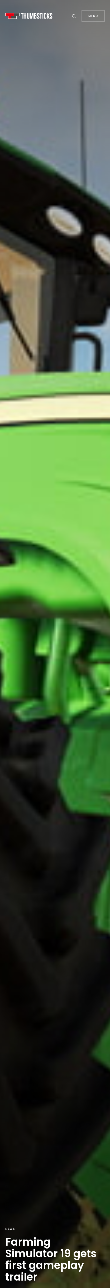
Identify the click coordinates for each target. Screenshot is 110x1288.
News (10, 1228)
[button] (75, 16)
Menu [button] (93, 15)
